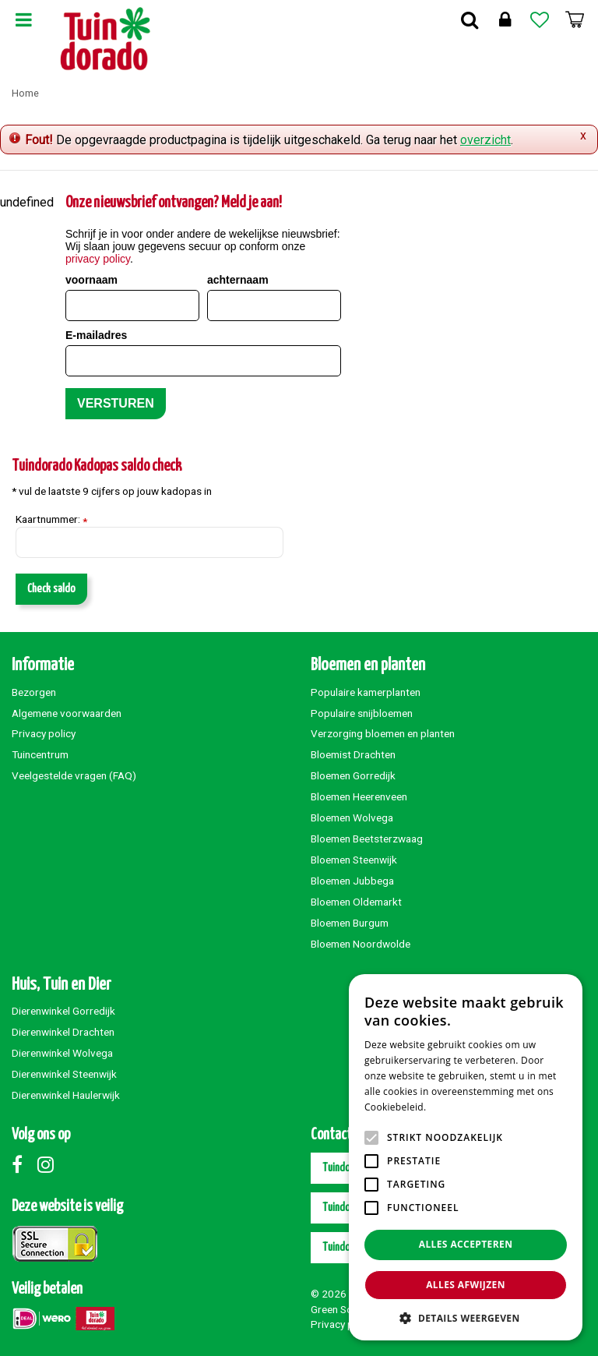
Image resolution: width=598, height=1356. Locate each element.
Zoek (469, 19)
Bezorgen (34, 692)
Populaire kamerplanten (365, 692)
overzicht (485, 139)
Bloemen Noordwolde (360, 944)
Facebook (23, 1164)
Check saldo (51, 589)
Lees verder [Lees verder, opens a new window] (456, 1107)
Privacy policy (44, 733)
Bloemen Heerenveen (359, 796)
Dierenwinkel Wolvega (62, 1053)
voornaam (91, 280)
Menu (23, 19)
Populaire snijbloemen (362, 713)
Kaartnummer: (51, 520)
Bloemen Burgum (350, 922)
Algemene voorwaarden (66, 713)
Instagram (49, 1164)
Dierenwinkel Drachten (63, 1032)
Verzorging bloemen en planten (383, 733)
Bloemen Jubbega (352, 880)
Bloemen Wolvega (352, 817)
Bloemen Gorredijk (353, 775)
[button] (465, 1317)
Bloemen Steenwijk (354, 859)
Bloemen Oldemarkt (356, 901)
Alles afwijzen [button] (465, 1284)
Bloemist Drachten (353, 754)
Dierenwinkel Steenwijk (64, 1074)
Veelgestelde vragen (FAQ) (74, 775)
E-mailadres (96, 335)
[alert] (465, 1157)
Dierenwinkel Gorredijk (63, 1011)
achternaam (238, 280)
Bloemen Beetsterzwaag (367, 838)
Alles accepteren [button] (466, 1244)
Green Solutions (347, 1309)
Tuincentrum (40, 754)
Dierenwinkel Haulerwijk (66, 1095)
